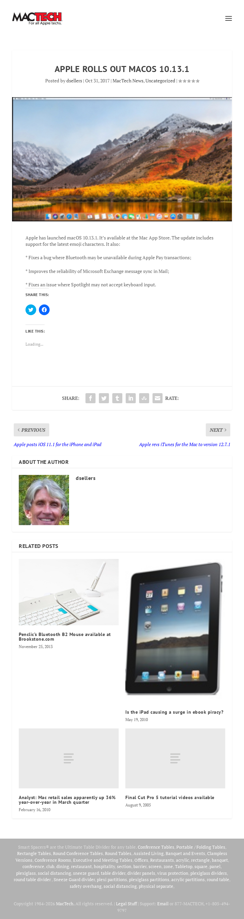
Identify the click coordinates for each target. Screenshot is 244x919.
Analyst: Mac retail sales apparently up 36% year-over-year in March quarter (67, 799)
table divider (113, 873)
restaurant (81, 866)
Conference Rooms (53, 860)
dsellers (74, 80)
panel (215, 866)
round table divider (33, 879)
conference (33, 866)
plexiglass (26, 873)
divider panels (141, 873)
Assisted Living (148, 853)
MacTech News (128, 80)
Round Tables (118, 853)
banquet (220, 860)
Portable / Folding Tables (200, 847)
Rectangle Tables (34, 853)
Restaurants (162, 860)
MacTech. (65, 904)
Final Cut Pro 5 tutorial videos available (170, 797)
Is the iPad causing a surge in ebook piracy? (174, 712)
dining (62, 866)
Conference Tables (156, 847)
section (124, 866)
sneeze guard (86, 873)
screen (155, 866)
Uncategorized (160, 80)
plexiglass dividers (208, 873)
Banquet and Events (185, 853)
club (50, 866)
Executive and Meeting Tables (102, 860)
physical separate (156, 886)
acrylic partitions (188, 879)
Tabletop (183, 866)
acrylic (182, 860)
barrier (139, 866)
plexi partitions (112, 879)
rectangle (200, 860)
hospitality (104, 866)
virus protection (172, 873)
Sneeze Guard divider (74, 879)
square (200, 866)
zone (168, 866)
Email (163, 904)
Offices (141, 860)
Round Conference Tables (78, 853)
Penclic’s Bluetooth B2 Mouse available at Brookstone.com (65, 636)
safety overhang (86, 886)
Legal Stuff (126, 904)
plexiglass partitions (149, 879)
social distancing (54, 873)
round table (218, 879)
